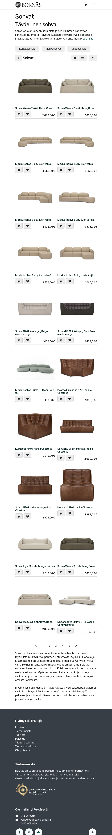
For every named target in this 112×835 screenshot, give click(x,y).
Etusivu (19, 727)
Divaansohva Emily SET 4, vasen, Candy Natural (76, 623)
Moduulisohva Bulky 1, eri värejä (75, 275)
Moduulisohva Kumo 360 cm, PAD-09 (35, 391)
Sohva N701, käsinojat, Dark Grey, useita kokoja (76, 333)
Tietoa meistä (23, 731)
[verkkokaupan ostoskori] (86, 4)
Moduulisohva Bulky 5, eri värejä (75, 163)
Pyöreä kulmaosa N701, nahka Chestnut (74, 391)
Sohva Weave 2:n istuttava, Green (34, 108)
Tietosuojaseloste (26, 746)
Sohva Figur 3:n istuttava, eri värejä (35, 566)
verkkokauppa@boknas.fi (36, 819)
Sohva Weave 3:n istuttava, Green (76, 566)
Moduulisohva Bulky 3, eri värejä (75, 219)
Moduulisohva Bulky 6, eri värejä (33, 163)
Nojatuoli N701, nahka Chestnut (75, 507)
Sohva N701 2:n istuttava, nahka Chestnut (33, 509)
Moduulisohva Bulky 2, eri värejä (33, 275)
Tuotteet (20, 734)
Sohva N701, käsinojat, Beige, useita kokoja (31, 333)
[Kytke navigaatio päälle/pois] (94, 4)
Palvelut (20, 738)
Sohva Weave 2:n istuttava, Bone (75, 108)
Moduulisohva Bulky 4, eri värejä (33, 219)
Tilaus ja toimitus (25, 742)
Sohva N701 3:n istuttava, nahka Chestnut (75, 450)
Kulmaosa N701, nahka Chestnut (33, 448)
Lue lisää (88, 38)
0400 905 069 (29, 823)
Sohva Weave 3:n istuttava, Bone (33, 621)
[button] (19, 114)
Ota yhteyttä (22, 750)
